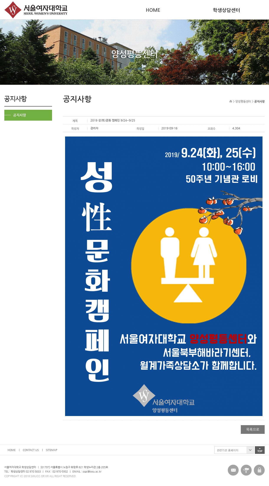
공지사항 (19, 115)
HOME (153, 10)
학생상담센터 (226, 10)
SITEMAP (51, 449)
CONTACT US (31, 449)
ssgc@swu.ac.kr (92, 471)
